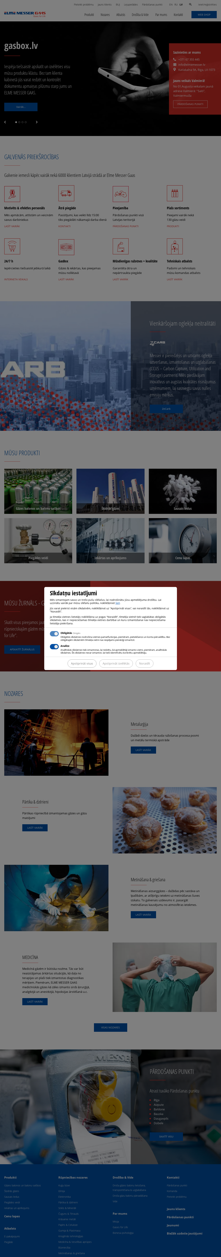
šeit (118, 603)
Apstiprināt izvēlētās (116, 663)
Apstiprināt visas (82, 663)
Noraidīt (144, 663)
